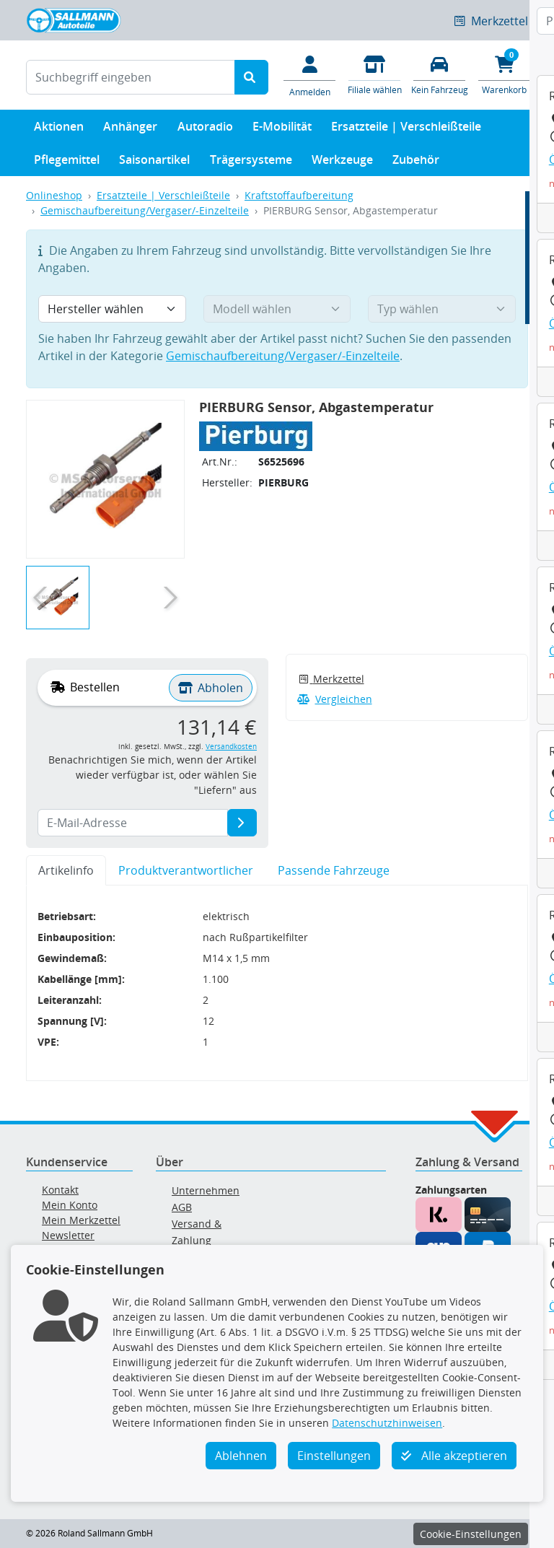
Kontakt (60, 1190)
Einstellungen (334, 1456)
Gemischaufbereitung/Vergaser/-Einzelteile (144, 210)
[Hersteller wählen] (112, 309)
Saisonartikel (154, 163)
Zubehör (415, 163)
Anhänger (130, 129)
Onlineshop (54, 195)
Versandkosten (231, 746)
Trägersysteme (251, 163)
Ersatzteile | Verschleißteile (406, 129)
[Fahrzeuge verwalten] (439, 74)
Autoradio (205, 129)
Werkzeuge (342, 163)
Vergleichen (334, 699)
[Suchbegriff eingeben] (130, 77)
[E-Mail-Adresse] (242, 822)
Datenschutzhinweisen (387, 1423)
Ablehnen (241, 1456)
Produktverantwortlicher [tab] (185, 870)
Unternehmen (205, 1190)
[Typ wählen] (442, 309)
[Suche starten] (251, 77)
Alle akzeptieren (454, 1456)
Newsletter (68, 1235)
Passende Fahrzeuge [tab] (334, 870)
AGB (182, 1207)
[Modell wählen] (277, 309)
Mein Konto (69, 1205)
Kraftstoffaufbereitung (299, 195)
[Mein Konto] (309, 75)
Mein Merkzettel (81, 1220)
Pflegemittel (67, 163)
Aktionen (59, 129)
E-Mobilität (282, 129)
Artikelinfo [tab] (66, 870)
